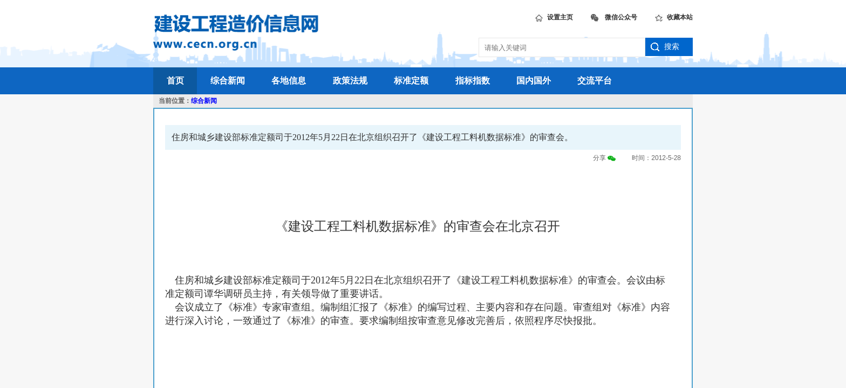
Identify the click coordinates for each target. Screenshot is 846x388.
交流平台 (594, 80)
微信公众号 (614, 15)
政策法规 (350, 80)
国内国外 (533, 80)
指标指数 (472, 80)
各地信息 (288, 80)
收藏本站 (674, 15)
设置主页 (554, 15)
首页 (175, 80)
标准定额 (411, 80)
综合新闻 (227, 80)
